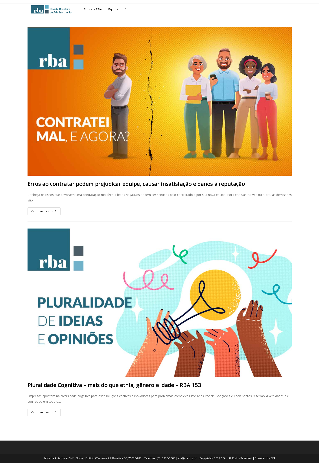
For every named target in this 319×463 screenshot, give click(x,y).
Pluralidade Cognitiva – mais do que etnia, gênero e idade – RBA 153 (114, 385)
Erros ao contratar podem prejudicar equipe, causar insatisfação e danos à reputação (136, 183)
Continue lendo (46, 210)
